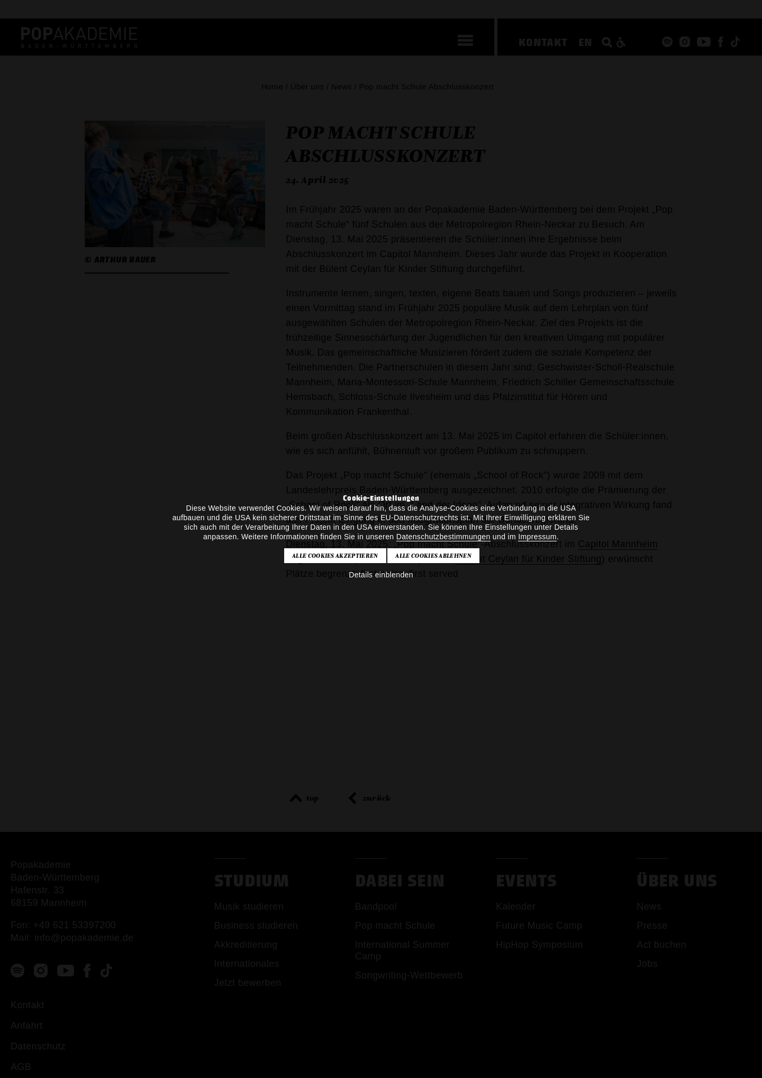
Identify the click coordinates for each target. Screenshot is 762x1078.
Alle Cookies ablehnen (433, 555)
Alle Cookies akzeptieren (335, 555)
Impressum (537, 536)
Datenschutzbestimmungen (443, 536)
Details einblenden (381, 574)
